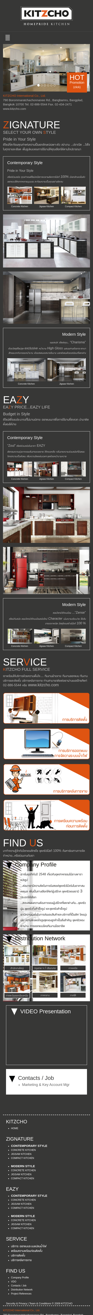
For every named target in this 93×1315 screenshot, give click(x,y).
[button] (9, 68)
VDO (13, 1281)
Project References (21, 1293)
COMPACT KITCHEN (22, 1158)
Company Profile (20, 1277)
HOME (14, 1128)
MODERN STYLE (23, 1166)
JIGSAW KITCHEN (21, 1154)
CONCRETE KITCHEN (23, 1150)
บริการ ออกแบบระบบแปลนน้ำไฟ (28, 1246)
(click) (77, 87)
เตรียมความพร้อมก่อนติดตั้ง (26, 1250)
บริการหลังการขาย (21, 1259)
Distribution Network (21, 1289)
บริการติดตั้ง (18, 1255)
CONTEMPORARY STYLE (29, 1145)
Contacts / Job (18, 1285)
